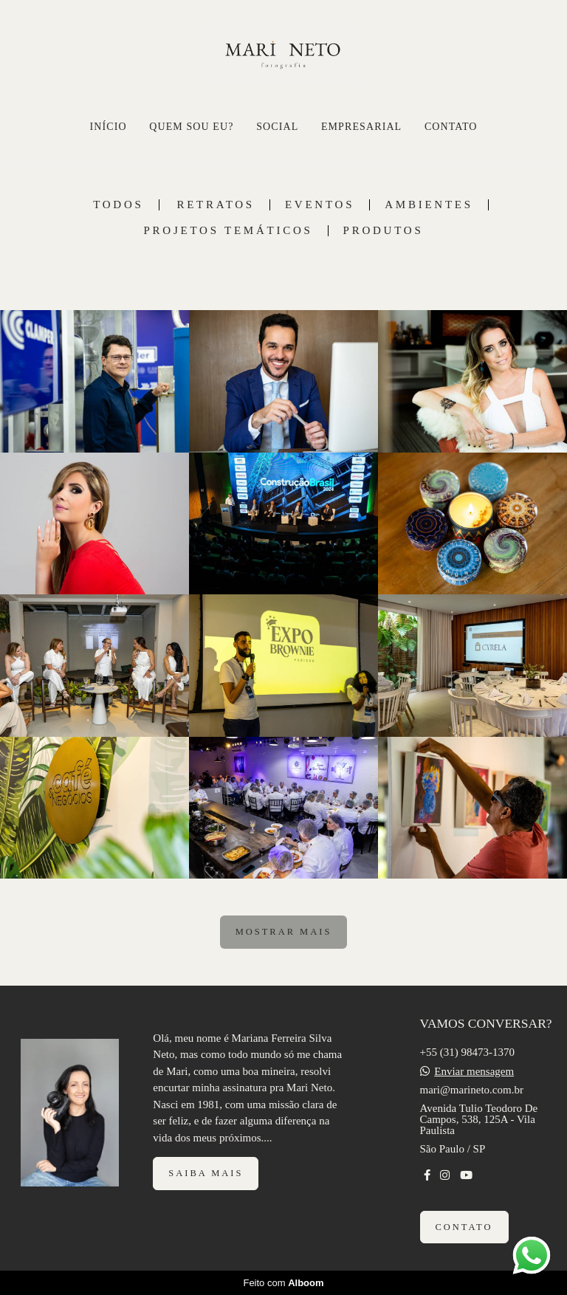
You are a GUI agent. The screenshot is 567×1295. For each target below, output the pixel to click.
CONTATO (451, 126)
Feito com (283, 1282)
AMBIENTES (429, 204)
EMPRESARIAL (361, 126)
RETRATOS (215, 204)
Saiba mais (205, 1173)
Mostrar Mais (284, 932)
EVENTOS (319, 204)
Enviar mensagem (474, 1071)
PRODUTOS (383, 230)
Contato (464, 1227)
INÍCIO (107, 126)
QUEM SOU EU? (191, 126)
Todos (118, 204)
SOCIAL (277, 126)
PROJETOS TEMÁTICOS (228, 230)
